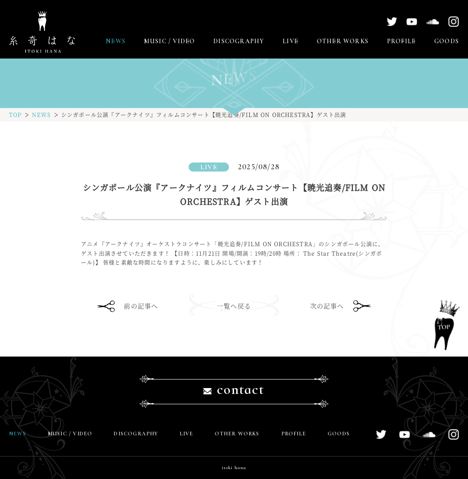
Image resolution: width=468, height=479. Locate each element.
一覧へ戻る (234, 305)
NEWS (116, 41)
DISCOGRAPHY (238, 41)
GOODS (446, 41)
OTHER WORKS (343, 41)
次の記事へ (327, 305)
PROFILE (401, 41)
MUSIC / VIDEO (169, 41)
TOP (15, 114)
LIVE (290, 41)
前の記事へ (141, 305)
